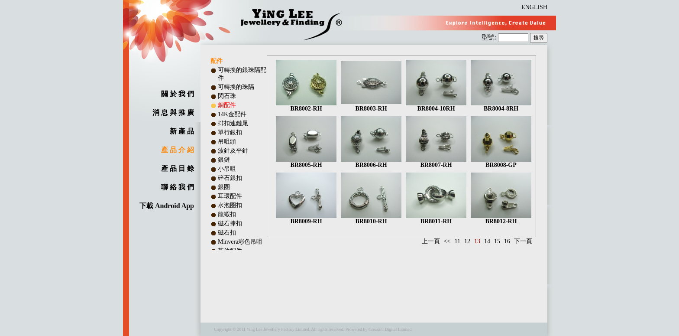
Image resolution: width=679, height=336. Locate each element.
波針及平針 (233, 150)
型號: (490, 37)
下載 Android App (166, 205)
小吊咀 (227, 169)
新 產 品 (182, 131)
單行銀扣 (230, 132)
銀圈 (224, 187)
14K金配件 (232, 114)
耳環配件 (230, 196)
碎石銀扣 (230, 178)
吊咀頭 (227, 141)
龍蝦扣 (227, 214)
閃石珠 (227, 96)
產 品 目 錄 (177, 168)
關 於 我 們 (177, 94)
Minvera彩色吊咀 (240, 241)
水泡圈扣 (230, 205)
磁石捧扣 (230, 223)
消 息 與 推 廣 (173, 112)
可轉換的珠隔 (236, 87)
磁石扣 (227, 232)
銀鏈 (224, 160)
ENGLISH (534, 7)
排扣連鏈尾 (233, 123)
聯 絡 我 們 (177, 187)
